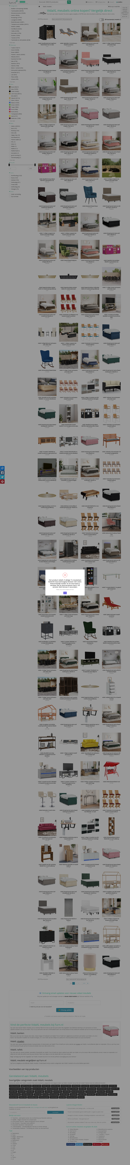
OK (65, 593)
